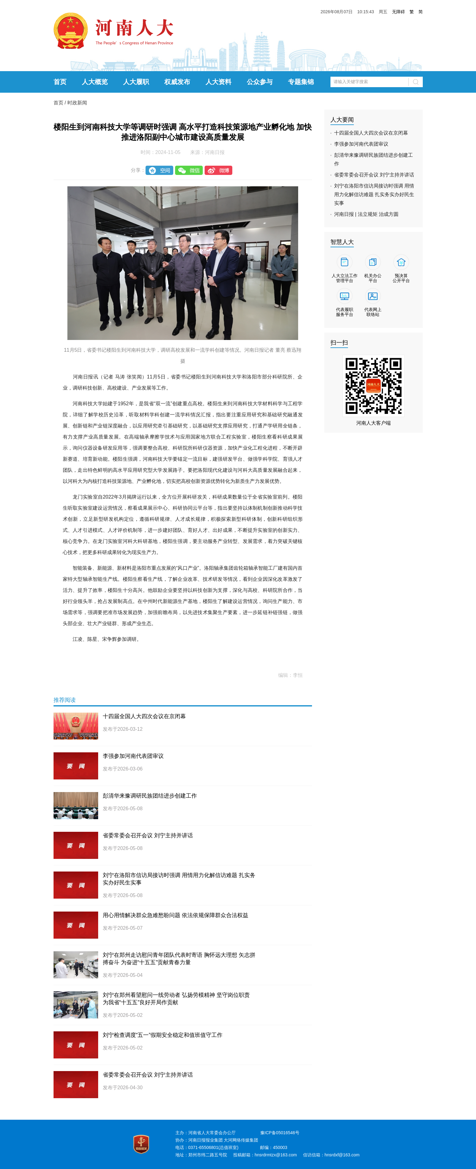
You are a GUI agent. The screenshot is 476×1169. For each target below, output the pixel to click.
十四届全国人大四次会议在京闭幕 (144, 716)
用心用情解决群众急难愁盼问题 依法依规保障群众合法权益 (175, 915)
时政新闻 (77, 102)
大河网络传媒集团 (241, 1140)
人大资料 (218, 81)
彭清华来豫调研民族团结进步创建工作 (150, 796)
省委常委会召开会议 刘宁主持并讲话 (148, 835)
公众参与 (260, 81)
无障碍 (398, 11)
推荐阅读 (65, 700)
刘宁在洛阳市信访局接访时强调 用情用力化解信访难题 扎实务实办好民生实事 (374, 194)
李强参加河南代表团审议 (133, 756)
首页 (60, 81)
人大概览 (95, 81)
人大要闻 (342, 119)
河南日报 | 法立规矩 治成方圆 (366, 214)
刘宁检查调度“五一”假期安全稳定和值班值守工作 (163, 1035)
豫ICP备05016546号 (280, 1132)
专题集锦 (301, 81)
